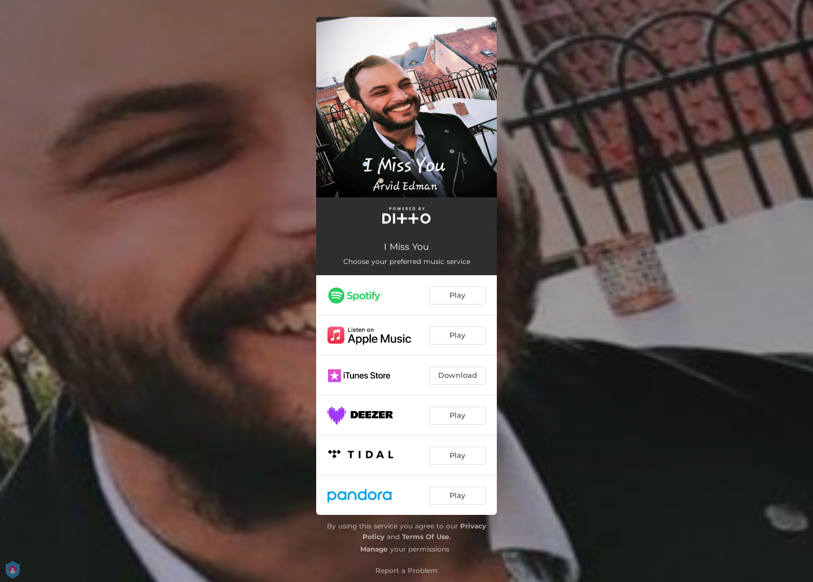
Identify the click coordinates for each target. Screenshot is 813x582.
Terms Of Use (425, 536)
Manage (374, 549)
